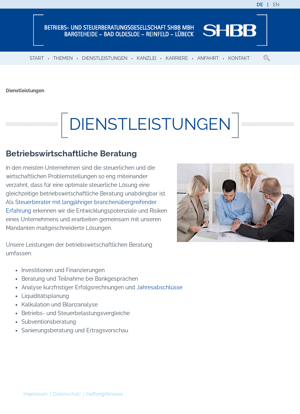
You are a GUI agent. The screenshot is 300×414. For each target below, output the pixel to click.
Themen (63, 58)
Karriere (177, 58)
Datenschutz (67, 394)
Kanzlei (146, 58)
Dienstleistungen (104, 58)
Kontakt (239, 58)
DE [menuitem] (260, 4)
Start (37, 58)
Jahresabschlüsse (159, 287)
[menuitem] (260, 4)
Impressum (35, 394)
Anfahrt (208, 58)
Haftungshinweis (104, 394)
